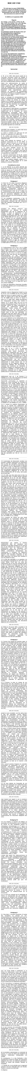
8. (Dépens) (4, 1070)
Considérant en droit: (14, 165)
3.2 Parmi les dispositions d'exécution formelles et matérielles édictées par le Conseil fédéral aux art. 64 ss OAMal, (14, 286)
